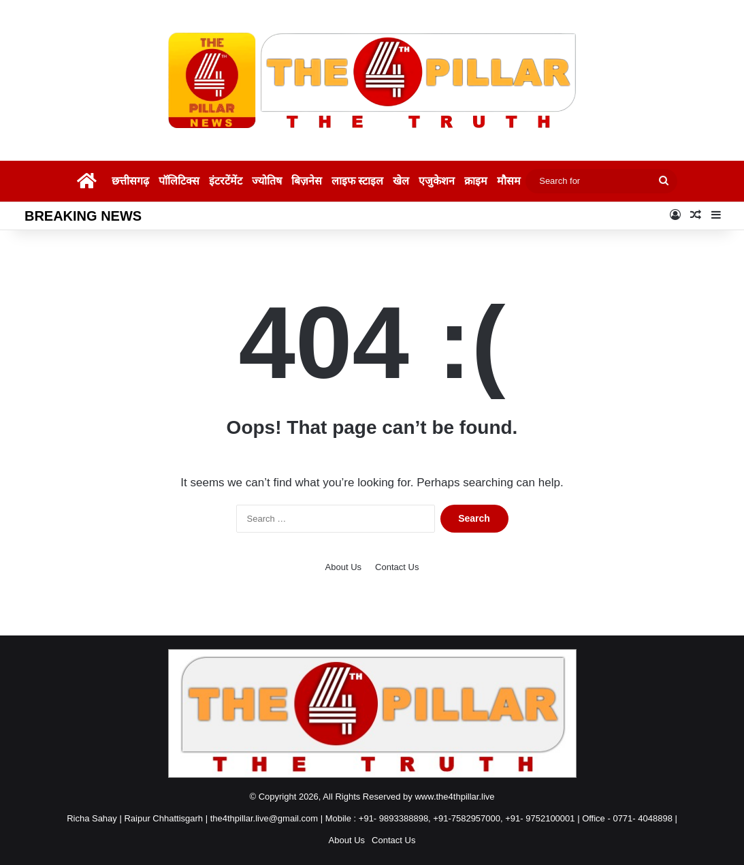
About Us (343, 567)
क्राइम (475, 181)
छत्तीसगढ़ (130, 181)
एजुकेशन (437, 181)
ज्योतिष (267, 181)
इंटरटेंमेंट (225, 181)
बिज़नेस (306, 181)
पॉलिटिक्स (179, 181)
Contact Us (397, 567)
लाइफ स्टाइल (357, 181)
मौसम (509, 181)
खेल (401, 181)
